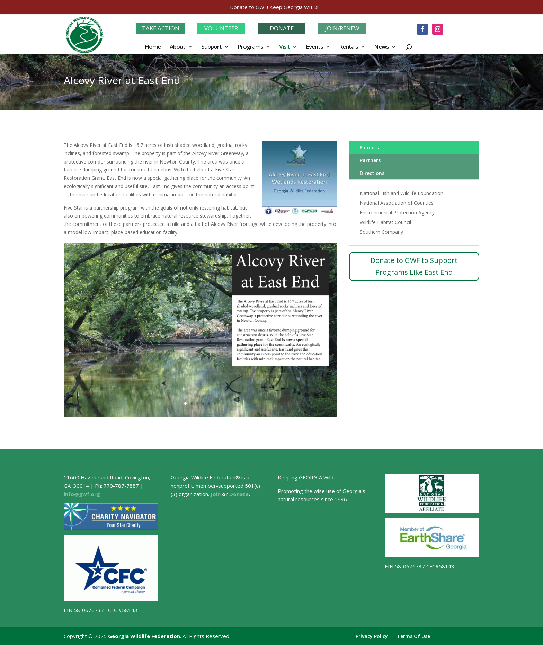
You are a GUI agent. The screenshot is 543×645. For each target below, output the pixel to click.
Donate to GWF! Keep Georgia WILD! (274, 6)
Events (314, 47)
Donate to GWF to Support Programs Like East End (414, 265)
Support (211, 47)
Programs (250, 47)
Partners (370, 159)
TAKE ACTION (160, 28)
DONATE (282, 28)
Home (152, 47)
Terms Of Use (413, 635)
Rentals (348, 47)
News (381, 47)
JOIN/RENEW (342, 28)
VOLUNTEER (221, 28)
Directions (372, 172)
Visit (284, 47)
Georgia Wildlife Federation (144, 635)
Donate (239, 493)
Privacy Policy (372, 635)
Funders (369, 146)
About (177, 47)
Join (216, 493)
